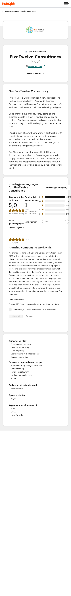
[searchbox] (55, 221)
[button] (31, 222)
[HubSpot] (8, 4)
